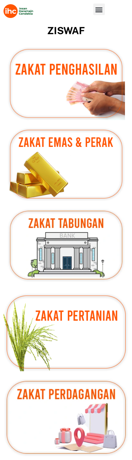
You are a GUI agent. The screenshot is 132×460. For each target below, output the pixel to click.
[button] (99, 9)
